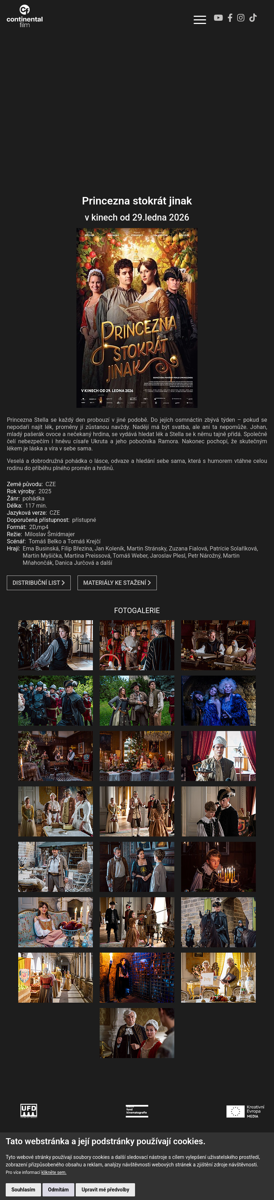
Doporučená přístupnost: (38, 520)
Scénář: (16, 541)
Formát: (16, 527)
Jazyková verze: (27, 512)
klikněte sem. (54, 1172)
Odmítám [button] (58, 1189)
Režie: (14, 534)
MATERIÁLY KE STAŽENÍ (117, 582)
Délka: (15, 505)
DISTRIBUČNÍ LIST (39, 582)
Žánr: (13, 498)
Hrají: (13, 548)
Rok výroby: (21, 491)
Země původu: (25, 484)
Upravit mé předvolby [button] (105, 1189)
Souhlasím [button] (23, 1189)
